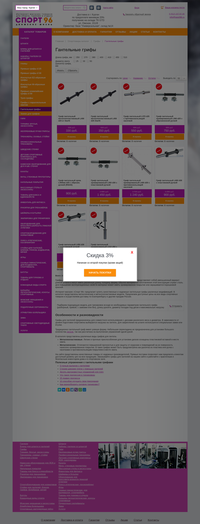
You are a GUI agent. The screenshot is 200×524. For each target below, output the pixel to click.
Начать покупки (100, 272)
